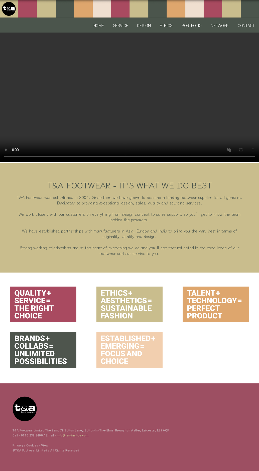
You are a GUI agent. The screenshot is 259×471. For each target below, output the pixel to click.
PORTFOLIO (192, 25)
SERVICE (120, 25)
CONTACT (246, 25)
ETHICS (166, 25)
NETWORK (220, 25)
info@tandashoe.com (72, 435)
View (44, 445)
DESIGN (144, 25)
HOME (98, 25)
